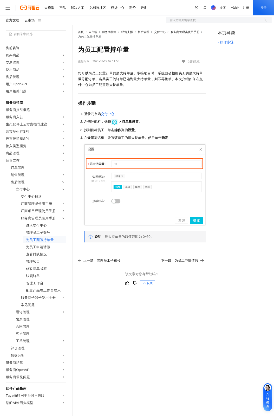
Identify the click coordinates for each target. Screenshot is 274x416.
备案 (223, 7)
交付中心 (160, 32)
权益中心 (117, 8)
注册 (246, 7)
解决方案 (77, 8)
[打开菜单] (7, 7)
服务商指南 (109, 32)
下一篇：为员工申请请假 (182, 260)
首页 (81, 32)
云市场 (30, 20)
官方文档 (12, 20)
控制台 (234, 7)
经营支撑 (127, 32)
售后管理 (143, 32)
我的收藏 (194, 61)
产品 (62, 8)
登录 (264, 7)
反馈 (148, 283)
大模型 (49, 8)
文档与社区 (97, 8)
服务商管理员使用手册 (184, 32)
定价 (132, 8)
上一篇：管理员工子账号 (99, 260)
